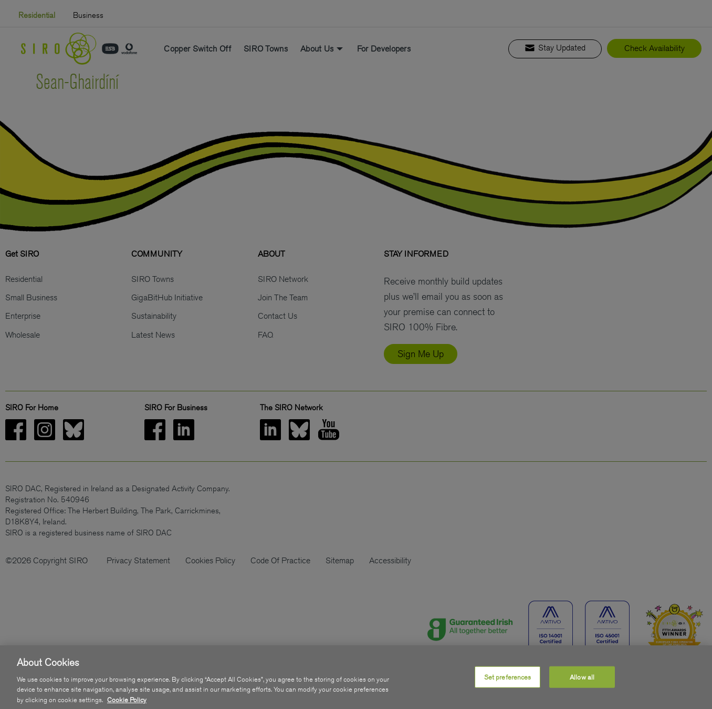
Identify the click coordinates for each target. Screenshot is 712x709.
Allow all (582, 682)
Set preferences (507, 682)
